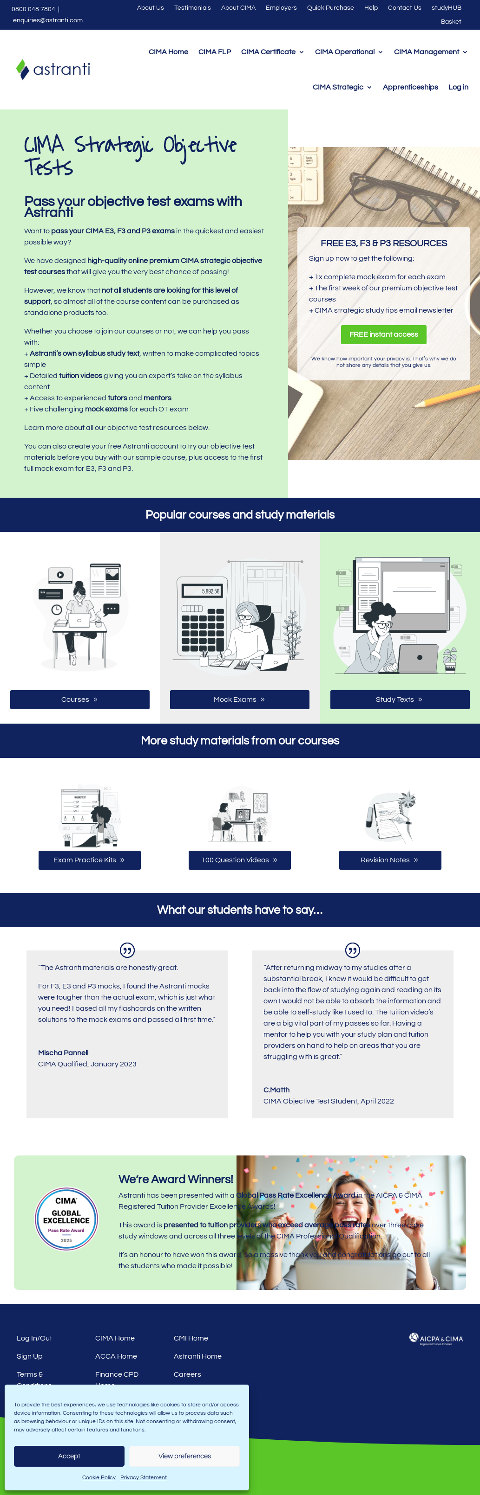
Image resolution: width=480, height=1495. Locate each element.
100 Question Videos (235, 860)
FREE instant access (383, 334)
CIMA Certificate (268, 52)
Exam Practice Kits (84, 860)
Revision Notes (385, 860)
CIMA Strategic (338, 87)
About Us (150, 8)
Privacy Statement (143, 1478)
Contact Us (404, 8)
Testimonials (192, 8)
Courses (75, 699)
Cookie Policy (99, 1478)
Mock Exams (235, 699)
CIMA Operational (345, 52)
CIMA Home (168, 52)
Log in (458, 87)
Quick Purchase (330, 8)
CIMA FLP (214, 52)
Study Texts (395, 699)
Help (371, 8)
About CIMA (238, 8)
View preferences (184, 1456)
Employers (281, 8)
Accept (69, 1456)
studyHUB (446, 8)
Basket (451, 22)
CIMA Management (426, 52)
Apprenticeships (410, 87)
